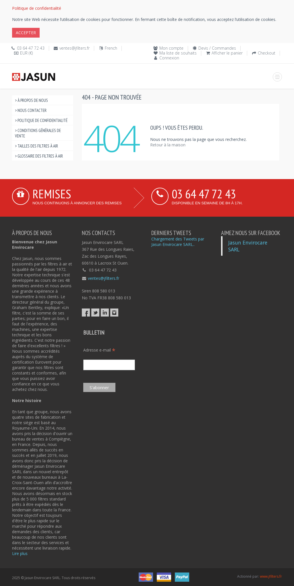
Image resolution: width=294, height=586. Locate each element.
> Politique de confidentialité (41, 120)
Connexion (169, 58)
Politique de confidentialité (36, 8)
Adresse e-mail (99, 350)
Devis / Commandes (217, 48)
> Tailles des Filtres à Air (36, 146)
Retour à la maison (167, 145)
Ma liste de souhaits (178, 53)
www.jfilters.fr (271, 576)
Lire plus (20, 553)
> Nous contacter (31, 110)
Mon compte (171, 48)
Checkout (266, 53)
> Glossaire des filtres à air (39, 156)
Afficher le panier (227, 53)
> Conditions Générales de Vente (38, 133)
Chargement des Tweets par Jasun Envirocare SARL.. (177, 241)
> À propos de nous (31, 100)
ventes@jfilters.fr (74, 48)
